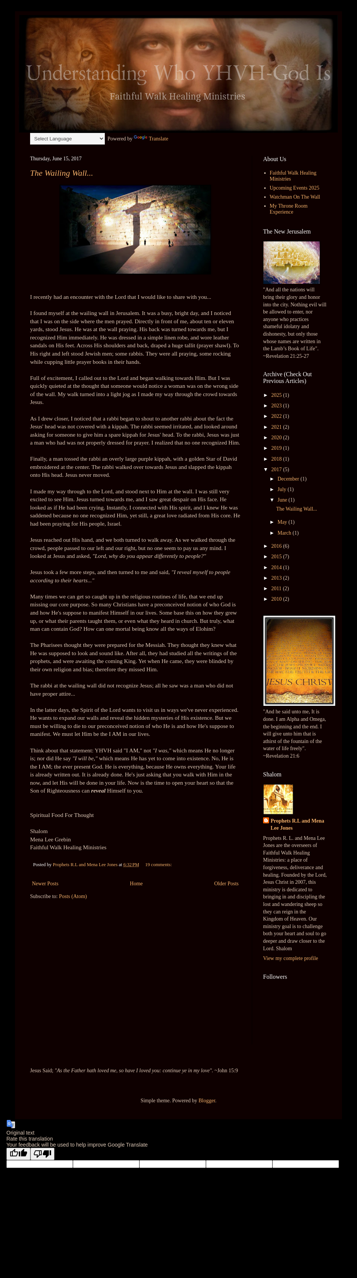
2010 (277, 599)
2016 (277, 546)
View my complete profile (290, 958)
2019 (277, 448)
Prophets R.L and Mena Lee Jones (297, 824)
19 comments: (159, 864)
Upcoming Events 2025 (294, 188)
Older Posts (226, 883)
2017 (277, 469)
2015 (277, 556)
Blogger (206, 1100)
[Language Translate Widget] (67, 139)
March (284, 533)
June (282, 500)
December (288, 479)
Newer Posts (45, 883)
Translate (151, 139)
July (282, 489)
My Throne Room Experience (289, 209)
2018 (277, 459)
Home (136, 883)
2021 (277, 427)
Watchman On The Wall (295, 197)
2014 (277, 567)
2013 (277, 578)
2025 (277, 395)
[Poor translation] (42, 1154)
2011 (277, 588)
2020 (277, 437)
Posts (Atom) (73, 896)
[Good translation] (18, 1154)
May (282, 522)
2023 (277, 405)
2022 (277, 416)
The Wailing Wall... (61, 173)
